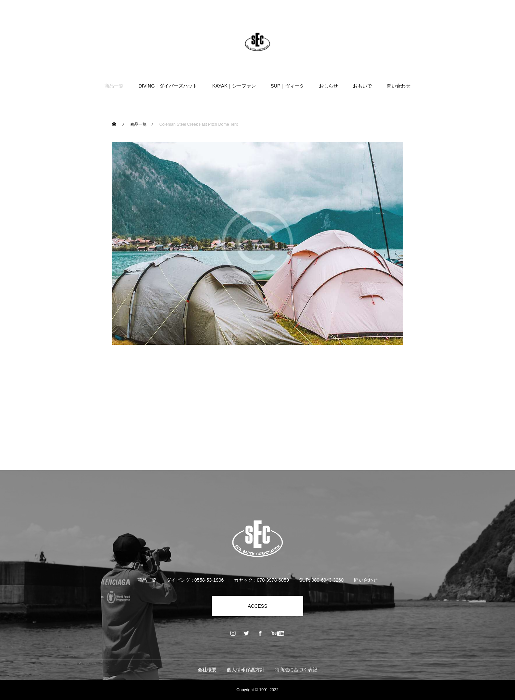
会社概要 (207, 669)
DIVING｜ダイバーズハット (167, 86)
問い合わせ (398, 86)
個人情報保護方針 (246, 669)
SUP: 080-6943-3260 (321, 580)
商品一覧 (114, 86)
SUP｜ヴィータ (287, 86)
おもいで (362, 86)
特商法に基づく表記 (296, 669)
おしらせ (328, 86)
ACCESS (257, 606)
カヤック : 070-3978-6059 (261, 580)
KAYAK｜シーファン (234, 86)
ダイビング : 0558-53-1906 (195, 580)
